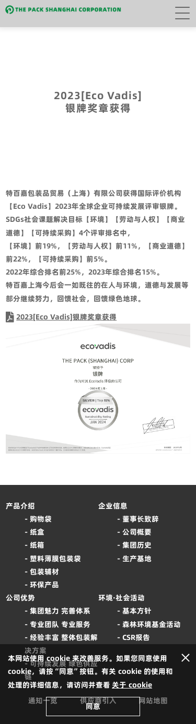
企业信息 (113, 506)
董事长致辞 (140, 519)
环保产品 (44, 584)
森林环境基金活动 (151, 624)
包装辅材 (44, 571)
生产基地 (137, 558)
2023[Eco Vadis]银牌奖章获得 (66, 317)
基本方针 (137, 611)
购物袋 (41, 519)
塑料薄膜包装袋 (55, 558)
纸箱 (37, 545)
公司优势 (20, 597)
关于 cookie (132, 685)
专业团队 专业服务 (60, 624)
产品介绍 (20, 506)
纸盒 (37, 532)
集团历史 (137, 545)
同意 (93, 706)
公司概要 (137, 532)
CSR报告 (136, 637)
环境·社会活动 (121, 597)
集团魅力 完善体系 (60, 611)
